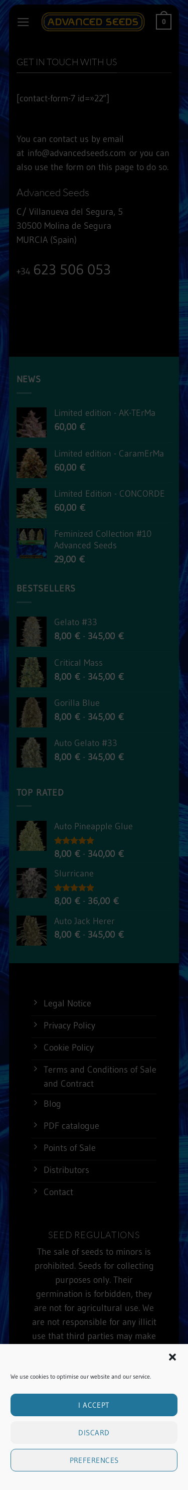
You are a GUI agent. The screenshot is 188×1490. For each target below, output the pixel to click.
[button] (172, 1391)
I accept (94, 1439)
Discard (93, 1466)
